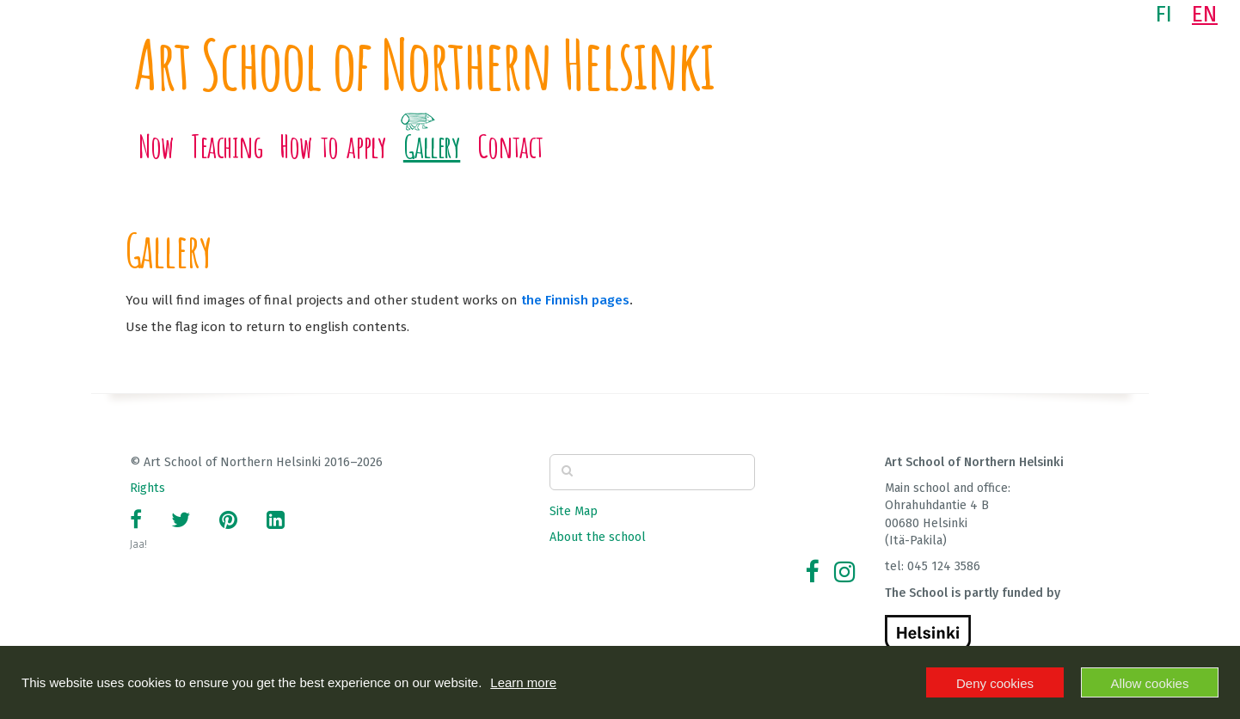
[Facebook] (812, 572)
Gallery (431, 146)
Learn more (523, 682)
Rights (147, 488)
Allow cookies (1150, 683)
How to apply (332, 146)
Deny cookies (995, 683)
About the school (597, 537)
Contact (509, 146)
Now (156, 146)
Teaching (226, 146)
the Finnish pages (575, 300)
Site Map (573, 511)
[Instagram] (844, 572)
